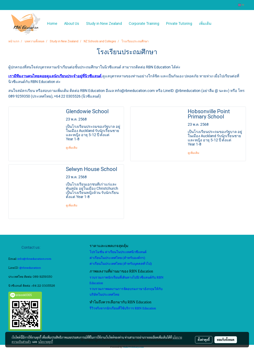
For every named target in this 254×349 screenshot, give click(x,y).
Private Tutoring (179, 23)
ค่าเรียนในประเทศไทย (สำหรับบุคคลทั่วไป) (121, 263)
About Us (71, 23)
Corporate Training (144, 23)
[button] (221, 23)
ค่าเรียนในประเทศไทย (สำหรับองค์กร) (117, 258)
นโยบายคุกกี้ (45, 342)
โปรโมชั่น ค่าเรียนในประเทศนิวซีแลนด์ (118, 252)
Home (52, 23)
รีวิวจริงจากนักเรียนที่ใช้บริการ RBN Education (123, 308)
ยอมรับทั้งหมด (225, 339)
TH (241, 5)
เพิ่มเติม (205, 23)
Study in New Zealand (104, 23)
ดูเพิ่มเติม (72, 147)
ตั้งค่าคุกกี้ (204, 339)
